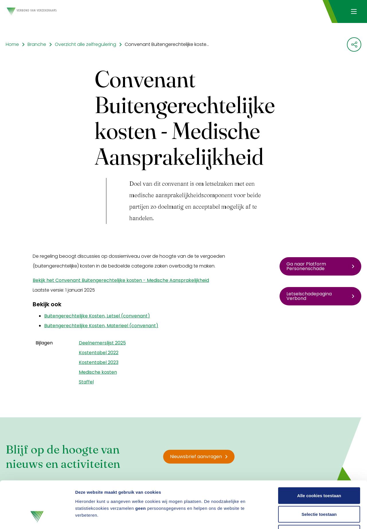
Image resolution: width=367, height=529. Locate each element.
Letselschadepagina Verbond (320, 296)
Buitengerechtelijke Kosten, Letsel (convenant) (97, 316)
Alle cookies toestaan (319, 453)
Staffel (86, 382)
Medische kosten (98, 372)
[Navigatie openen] (354, 11)
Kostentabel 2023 (98, 362)
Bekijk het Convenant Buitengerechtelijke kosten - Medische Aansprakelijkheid (121, 280)
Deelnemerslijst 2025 (102, 343)
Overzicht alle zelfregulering (85, 44)
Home (12, 44)
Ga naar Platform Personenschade (320, 266)
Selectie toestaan (319, 472)
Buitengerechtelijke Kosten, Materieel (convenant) (101, 325)
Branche (37, 44)
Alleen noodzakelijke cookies (319, 491)
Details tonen (309, 517)
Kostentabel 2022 (98, 352)
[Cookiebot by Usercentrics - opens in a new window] (37, 518)
